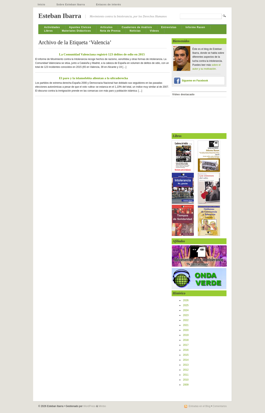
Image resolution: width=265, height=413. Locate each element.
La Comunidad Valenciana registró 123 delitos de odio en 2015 (102, 54)
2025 (186, 305)
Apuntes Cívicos (80, 27)
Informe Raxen (195, 27)
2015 (186, 354)
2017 (186, 345)
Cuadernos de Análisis (137, 27)
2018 (186, 340)
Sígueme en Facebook (195, 80)
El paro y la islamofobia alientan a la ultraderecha (93, 78)
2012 (186, 369)
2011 (186, 374)
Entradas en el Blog (199, 406)
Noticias (135, 30)
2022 (186, 320)
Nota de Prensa (110, 30)
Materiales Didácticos (76, 30)
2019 (186, 335)
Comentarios (220, 406)
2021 (186, 325)
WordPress (89, 406)
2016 (186, 350)
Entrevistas (168, 27)
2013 (186, 364)
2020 (186, 330)
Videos (154, 30)
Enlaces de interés (108, 4)
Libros (48, 30)
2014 (186, 359)
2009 (186, 384)
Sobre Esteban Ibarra (70, 4)
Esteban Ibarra (59, 15)
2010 (186, 379)
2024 (186, 310)
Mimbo (102, 406)
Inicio (41, 4)
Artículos (106, 27)
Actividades (52, 27)
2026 (186, 300)
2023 (186, 315)
